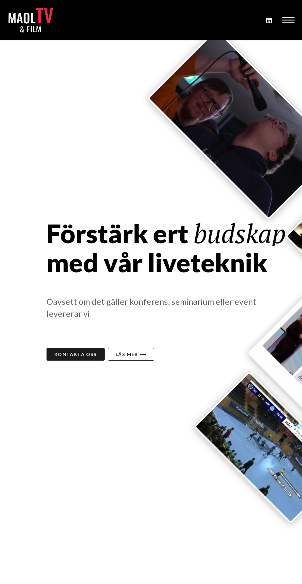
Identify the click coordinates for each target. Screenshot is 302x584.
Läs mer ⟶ (131, 354)
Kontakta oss (75, 354)
